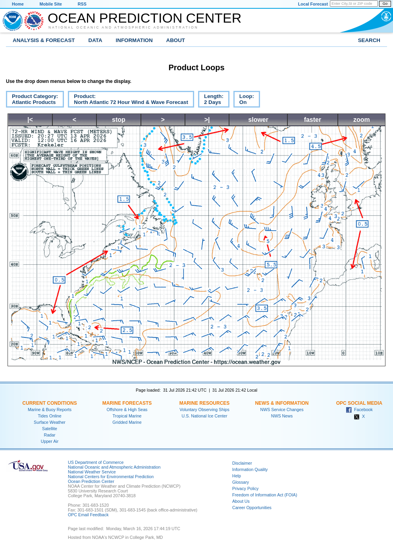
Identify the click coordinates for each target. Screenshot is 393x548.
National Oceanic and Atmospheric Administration (123, 27)
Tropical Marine (126, 415)
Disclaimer (242, 463)
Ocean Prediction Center (144, 17)
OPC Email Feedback (88, 514)
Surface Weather (50, 422)
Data (95, 40)
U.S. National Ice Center (204, 415)
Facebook (359, 409)
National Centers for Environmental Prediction (111, 476)
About (175, 40)
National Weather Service (92, 471)
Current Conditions (49, 403)
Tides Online (49, 415)
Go (385, 4)
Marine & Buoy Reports (49, 409)
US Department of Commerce (95, 462)
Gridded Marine (126, 422)
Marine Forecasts (127, 403)
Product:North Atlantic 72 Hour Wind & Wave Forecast (128, 100)
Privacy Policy (245, 488)
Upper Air (49, 441)
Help (236, 475)
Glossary (240, 482)
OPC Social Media (359, 403)
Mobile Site (51, 4)
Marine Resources (204, 403)
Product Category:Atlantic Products (32, 100)
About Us (241, 501)
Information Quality (250, 469)
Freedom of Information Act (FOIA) (264, 494)
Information (134, 40)
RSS (82, 4)
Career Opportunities (252, 507)
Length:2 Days (210, 100)
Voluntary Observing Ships (204, 409)
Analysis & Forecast (44, 40)
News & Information (281, 403)
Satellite (49, 428)
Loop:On (243, 100)
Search (369, 40)
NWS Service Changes (282, 409)
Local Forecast (313, 4)
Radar (49, 435)
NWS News (282, 415)
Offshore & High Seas (127, 409)
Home (18, 4)
